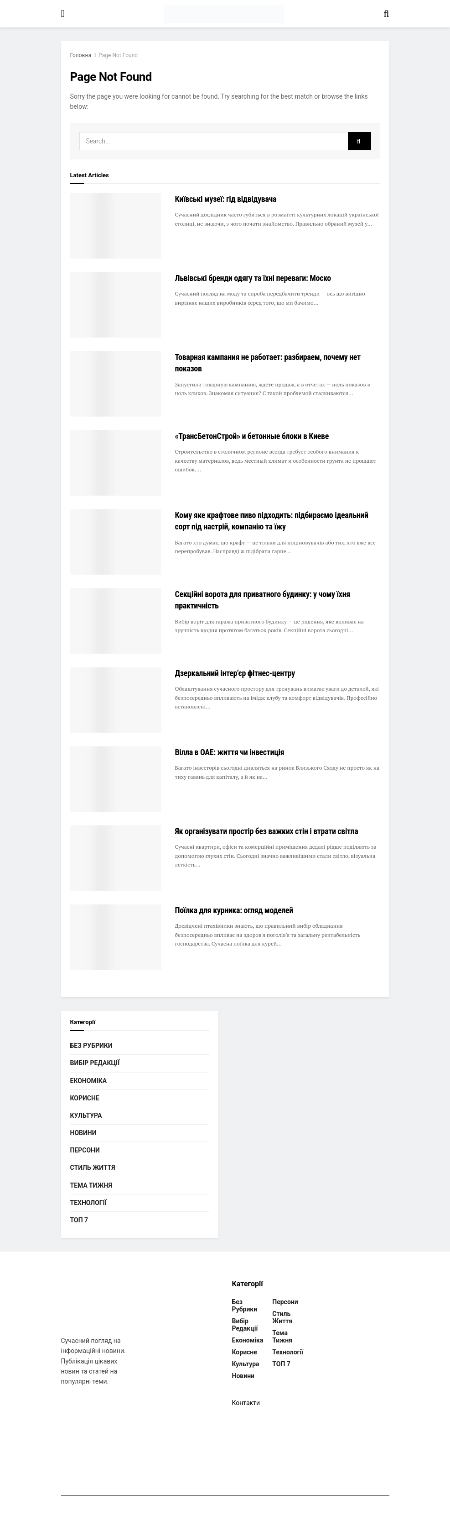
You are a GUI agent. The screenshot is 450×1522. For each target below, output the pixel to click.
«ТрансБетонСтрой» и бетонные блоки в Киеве (252, 436)
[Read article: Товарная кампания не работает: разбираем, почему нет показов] (115, 384)
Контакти (246, 1402)
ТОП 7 (79, 1220)
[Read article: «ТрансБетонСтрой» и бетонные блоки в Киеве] (115, 463)
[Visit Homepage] (224, 14)
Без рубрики (91, 1045)
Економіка (88, 1080)
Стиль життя (92, 1167)
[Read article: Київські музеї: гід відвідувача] (115, 226)
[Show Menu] (63, 13)
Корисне (84, 1098)
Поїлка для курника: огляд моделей (234, 910)
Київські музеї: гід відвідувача (226, 199)
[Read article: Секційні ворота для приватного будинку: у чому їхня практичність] (115, 621)
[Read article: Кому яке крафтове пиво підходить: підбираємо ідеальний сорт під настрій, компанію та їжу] (115, 542)
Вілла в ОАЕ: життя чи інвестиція (229, 752)
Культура (86, 1115)
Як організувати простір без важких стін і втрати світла (266, 831)
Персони (85, 1150)
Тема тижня (91, 1185)
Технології (88, 1202)
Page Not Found (118, 55)
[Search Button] (386, 13)
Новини (83, 1132)
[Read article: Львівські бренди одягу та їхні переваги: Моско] (115, 305)
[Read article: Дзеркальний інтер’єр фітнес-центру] (115, 700)
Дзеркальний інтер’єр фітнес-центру (235, 673)
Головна (80, 55)
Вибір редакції (95, 1063)
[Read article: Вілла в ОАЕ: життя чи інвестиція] (115, 779)
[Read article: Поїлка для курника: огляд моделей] (115, 937)
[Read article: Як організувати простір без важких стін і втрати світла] (115, 858)
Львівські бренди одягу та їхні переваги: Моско (253, 278)
